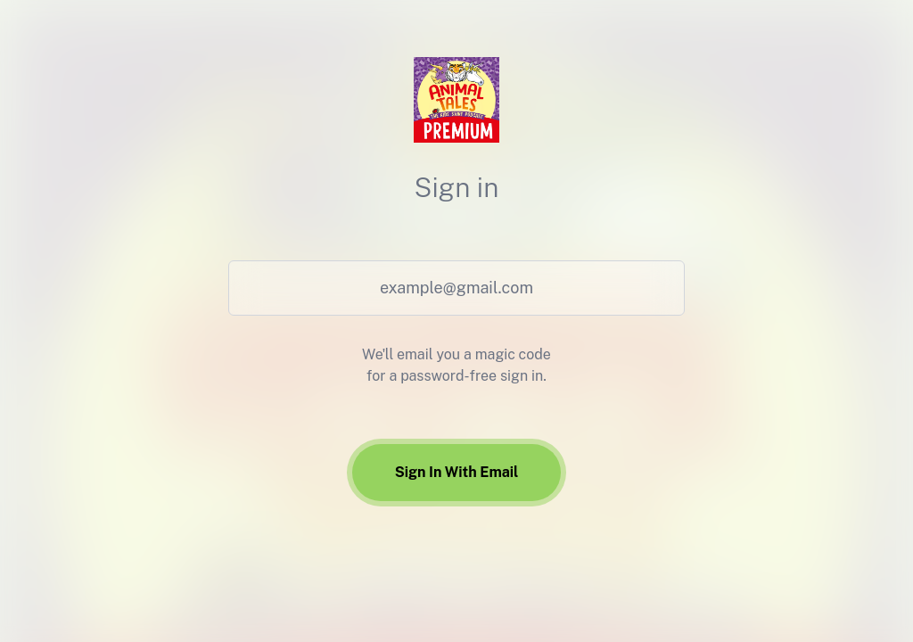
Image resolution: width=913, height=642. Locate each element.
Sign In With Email (457, 472)
